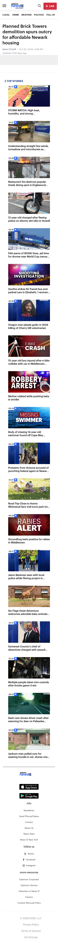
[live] (50, 6)
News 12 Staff (9, 49)
